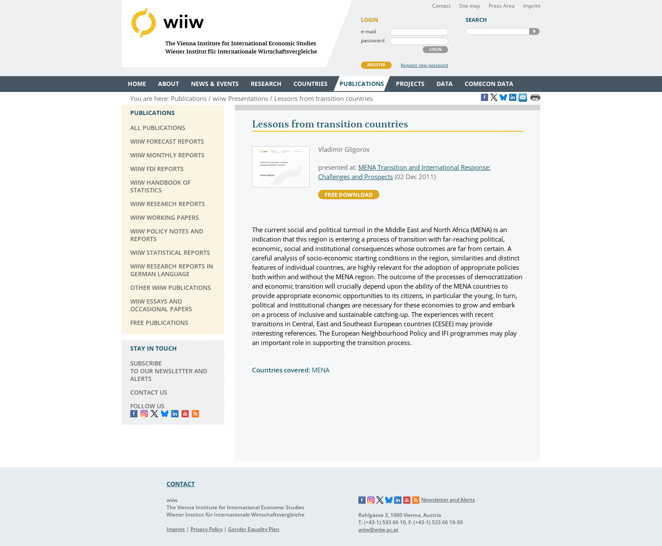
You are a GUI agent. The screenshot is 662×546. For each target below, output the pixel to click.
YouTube (185, 413)
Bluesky (164, 413)
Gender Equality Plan (253, 529)
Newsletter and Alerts (448, 499)
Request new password (424, 65)
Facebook (134, 413)
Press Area (502, 5)
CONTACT (181, 484)
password (372, 40)
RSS (195, 413)
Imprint (531, 5)
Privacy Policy (206, 529)
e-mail (368, 31)
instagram (144, 413)
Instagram (371, 500)
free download (349, 194)
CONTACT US (148, 392)
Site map (469, 5)
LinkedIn (175, 413)
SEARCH (534, 31)
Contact (441, 5)
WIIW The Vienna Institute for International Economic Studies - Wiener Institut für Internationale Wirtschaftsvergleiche (237, 33)
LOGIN (435, 49)
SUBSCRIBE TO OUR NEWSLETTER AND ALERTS (168, 371)
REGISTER (376, 65)
